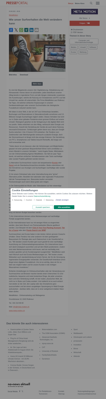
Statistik (39, 200)
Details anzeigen (62, 200)
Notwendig (18, 200)
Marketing (49, 200)
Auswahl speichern (43, 207)
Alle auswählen (64, 207)
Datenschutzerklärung (42, 196)
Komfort (29, 200)
